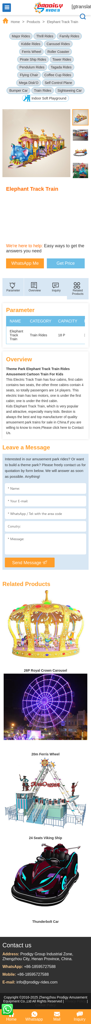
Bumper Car (18, 90)
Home (15, 22)
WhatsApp (7, 1009)
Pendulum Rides (31, 67)
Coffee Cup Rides (57, 75)
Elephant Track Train (62, 22)
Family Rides (69, 36)
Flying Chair (29, 75)
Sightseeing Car (70, 90)
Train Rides (42, 90)
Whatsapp (34, 1016)
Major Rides (21, 36)
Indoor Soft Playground (49, 98)
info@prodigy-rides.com (37, 982)
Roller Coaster (58, 52)
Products (33, 22)
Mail (56, 1016)
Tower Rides (61, 59)
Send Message (29, 562)
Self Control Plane (58, 83)
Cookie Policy (45, 1005)
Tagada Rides (61, 67)
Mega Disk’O (28, 83)
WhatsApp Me (25, 263)
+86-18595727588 (40, 967)
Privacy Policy (75, 1001)
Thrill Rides (44, 36)
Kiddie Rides (30, 44)
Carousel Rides (58, 44)
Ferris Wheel (31, 52)
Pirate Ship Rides (33, 59)
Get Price (66, 263)
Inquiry (79, 1016)
